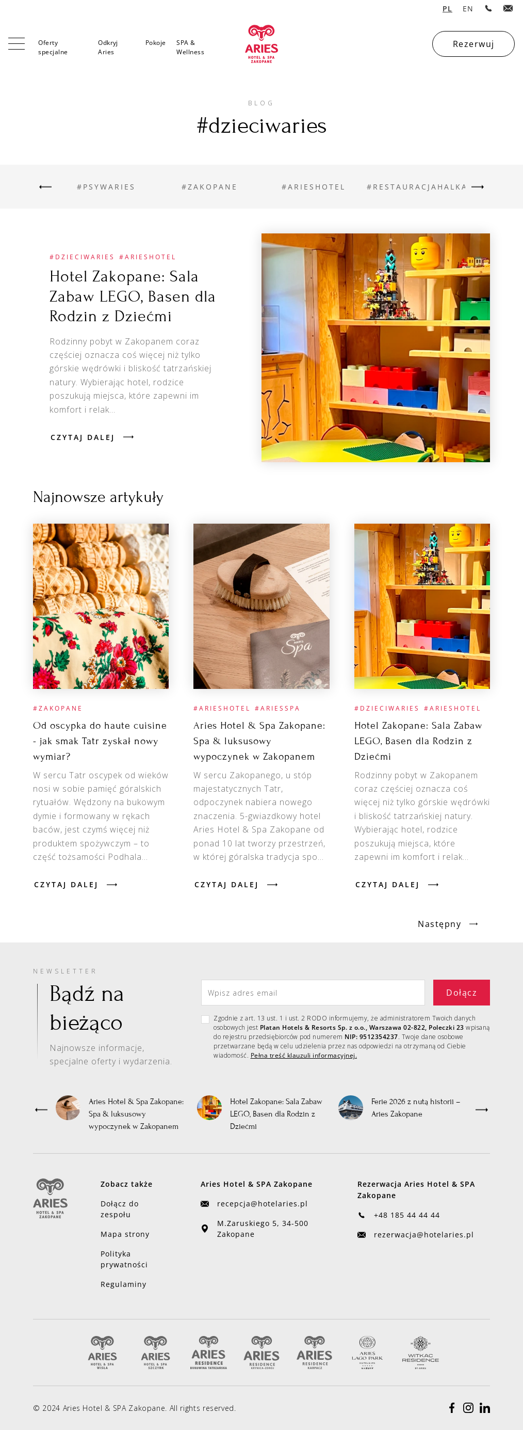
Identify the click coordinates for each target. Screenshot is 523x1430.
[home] (261, 44)
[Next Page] (447, 924)
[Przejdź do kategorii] (106, 186)
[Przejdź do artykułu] (376, 347)
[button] (41, 1110)
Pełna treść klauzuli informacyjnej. (304, 1055)
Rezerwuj (474, 44)
